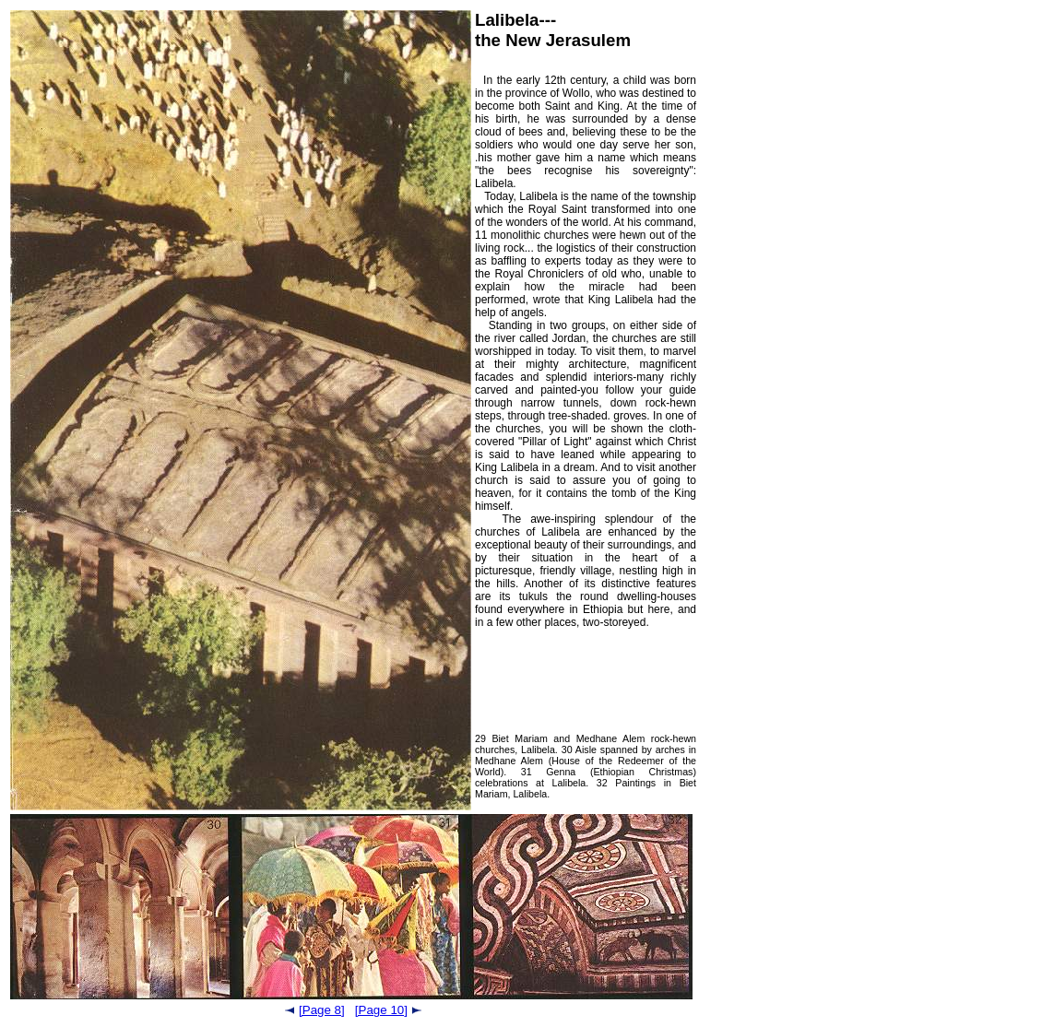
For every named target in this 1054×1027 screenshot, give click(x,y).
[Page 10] (388, 1010)
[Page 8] (315, 1010)
